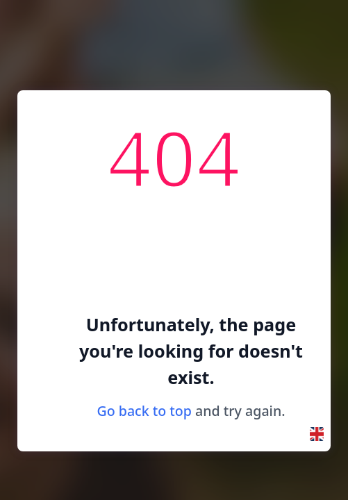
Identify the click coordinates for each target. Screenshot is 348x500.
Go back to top (144, 410)
